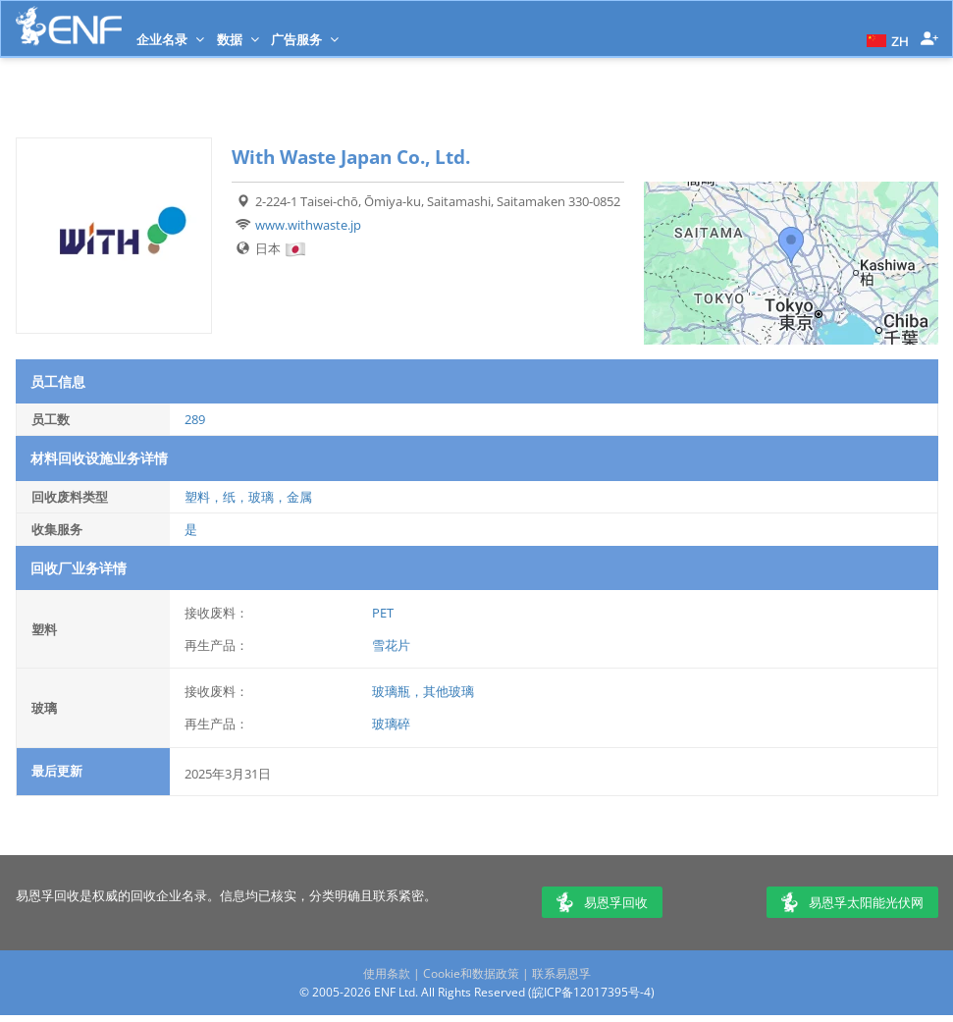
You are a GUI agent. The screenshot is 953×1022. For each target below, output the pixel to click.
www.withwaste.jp (308, 225)
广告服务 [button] (305, 39)
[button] (885, 39)
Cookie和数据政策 (471, 973)
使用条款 (386, 973)
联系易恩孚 (561, 973)
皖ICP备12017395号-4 (591, 992)
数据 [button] (238, 39)
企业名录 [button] (170, 39)
